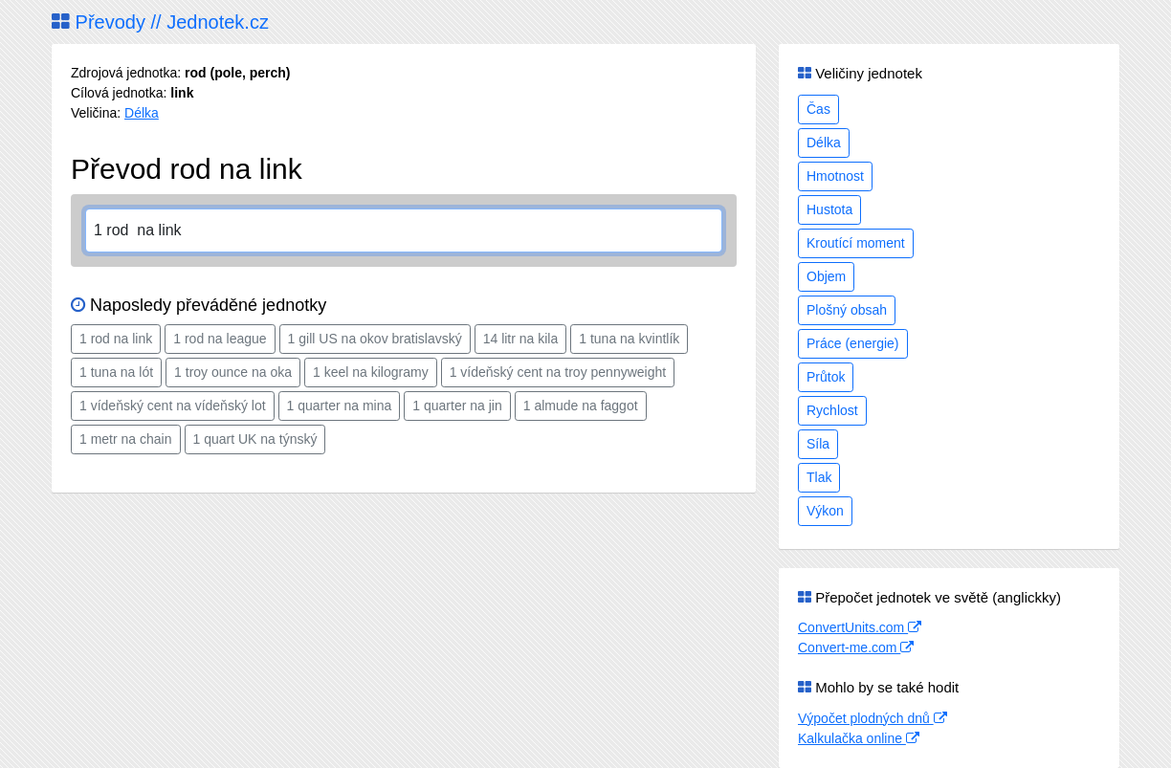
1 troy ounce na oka (233, 372)
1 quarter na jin (456, 405)
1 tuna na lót (116, 372)
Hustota (829, 209)
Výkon (825, 510)
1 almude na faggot (580, 405)
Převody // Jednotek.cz (160, 22)
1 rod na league (219, 338)
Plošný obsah (846, 310)
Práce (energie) (852, 343)
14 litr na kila (521, 338)
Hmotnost (835, 176)
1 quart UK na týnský (255, 439)
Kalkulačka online (858, 738)
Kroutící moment (855, 243)
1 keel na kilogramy (371, 372)
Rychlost (832, 410)
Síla (817, 443)
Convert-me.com (856, 647)
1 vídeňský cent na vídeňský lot (172, 405)
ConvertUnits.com (859, 627)
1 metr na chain (125, 439)
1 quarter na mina (339, 405)
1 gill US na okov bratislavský (375, 338)
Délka (141, 113)
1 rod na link (115, 338)
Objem (826, 276)
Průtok (825, 376)
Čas (818, 109)
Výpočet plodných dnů (872, 718)
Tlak (818, 477)
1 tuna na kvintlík (629, 338)
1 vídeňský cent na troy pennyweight (558, 372)
